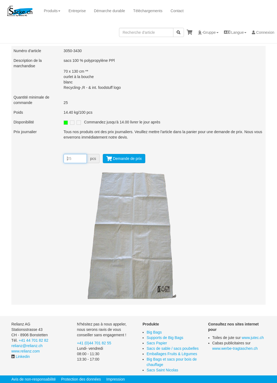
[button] (208, 32)
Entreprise (77, 11)
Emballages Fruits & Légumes (172, 354)
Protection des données (81, 379)
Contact (177, 11)
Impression (115, 379)
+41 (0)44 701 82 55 (94, 343)
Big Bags (154, 332)
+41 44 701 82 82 (33, 340)
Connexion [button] (263, 32)
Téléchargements (147, 11)
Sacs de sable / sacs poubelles (173, 348)
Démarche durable (109, 11)
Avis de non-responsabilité (33, 379)
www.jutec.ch (253, 337)
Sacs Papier (157, 343)
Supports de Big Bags (165, 337)
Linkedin (23, 356)
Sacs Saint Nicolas (162, 370)
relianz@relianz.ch (26, 346)
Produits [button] (52, 11)
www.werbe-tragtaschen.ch (235, 348)
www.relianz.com (25, 351)
